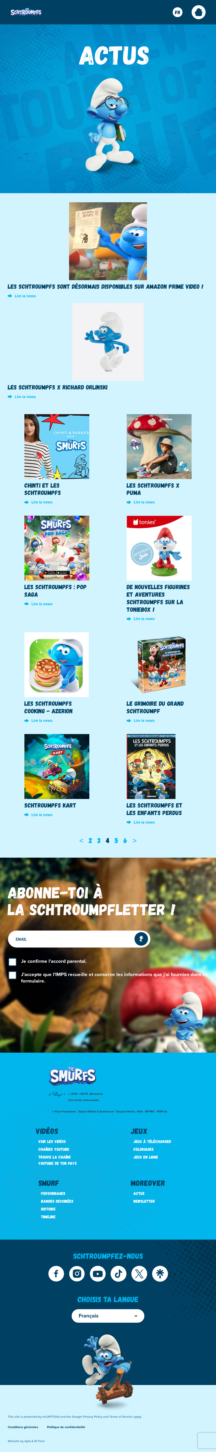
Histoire (48, 1208)
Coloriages (143, 1149)
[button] (199, 12)
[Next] (134, 840)
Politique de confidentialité (66, 1427)
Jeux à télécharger (152, 1141)
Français (108, 1316)
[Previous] (81, 840)
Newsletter (144, 1201)
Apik (27, 1441)
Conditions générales (23, 1427)
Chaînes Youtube (53, 1149)
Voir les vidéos (52, 1141)
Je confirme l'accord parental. (54, 961)
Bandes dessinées (57, 1201)
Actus (139, 1193)
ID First (39, 1441)
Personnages (53, 1193)
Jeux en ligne (145, 1156)
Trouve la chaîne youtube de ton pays (57, 1160)
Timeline (48, 1216)
